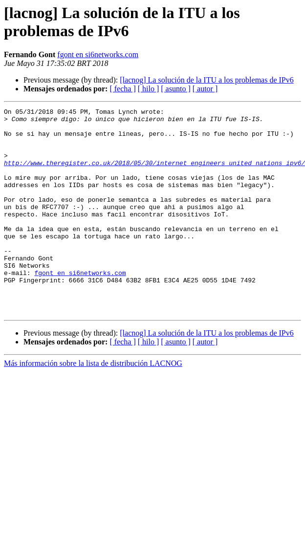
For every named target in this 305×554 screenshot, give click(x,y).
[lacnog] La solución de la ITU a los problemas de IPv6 (206, 80)
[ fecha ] (122, 89)
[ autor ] (205, 89)
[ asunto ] (175, 89)
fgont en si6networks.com (97, 54)
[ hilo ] (148, 89)
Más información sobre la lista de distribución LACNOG (93, 404)
